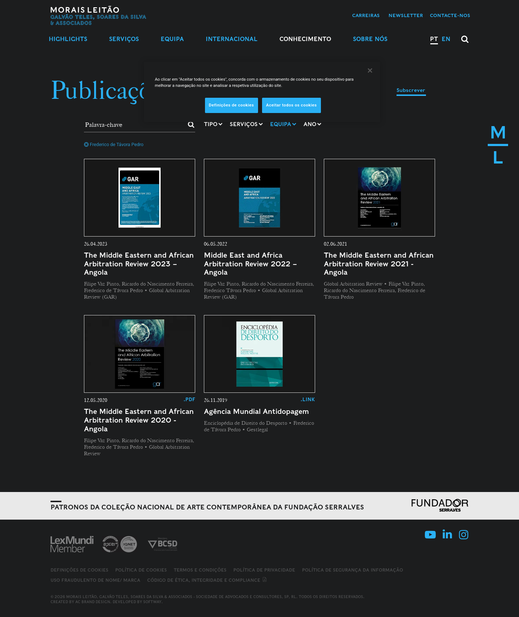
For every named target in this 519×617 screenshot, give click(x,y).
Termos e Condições (200, 570)
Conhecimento (305, 39)
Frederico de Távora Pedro (114, 144)
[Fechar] (370, 70)
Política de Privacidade (264, 570)
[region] (262, 92)
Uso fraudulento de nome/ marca (95, 580)
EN (446, 39)
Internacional (232, 39)
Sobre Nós (370, 39)
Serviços (124, 39)
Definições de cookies (79, 570)
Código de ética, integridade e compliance (207, 580)
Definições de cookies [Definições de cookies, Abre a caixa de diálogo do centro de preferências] (231, 105)
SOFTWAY (152, 602)
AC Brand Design (92, 602)
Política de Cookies (141, 570)
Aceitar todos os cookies (291, 105)
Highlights (68, 39)
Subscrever (411, 90)
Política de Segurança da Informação (352, 570)
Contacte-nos (450, 15)
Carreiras (366, 15)
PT (434, 39)
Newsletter (406, 15)
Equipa (172, 39)
